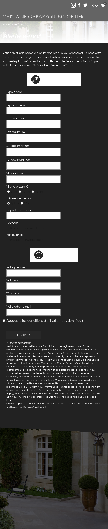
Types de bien (16, 102)
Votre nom (14, 228)
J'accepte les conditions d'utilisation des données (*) (46, 254)
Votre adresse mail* (19, 245)
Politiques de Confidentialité (66, 337)
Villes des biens (16, 150)
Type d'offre (14, 93)
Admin (69, 508)
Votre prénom (16, 219)
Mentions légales (33, 508)
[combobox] (77, 93)
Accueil (6, 25)
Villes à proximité (18, 158)
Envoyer (24, 268)
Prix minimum (15, 111)
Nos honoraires (50, 508)
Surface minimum (18, 131)
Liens (62, 508)
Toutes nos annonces (83, 508)
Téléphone (14, 237)
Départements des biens (23, 174)
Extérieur (12, 182)
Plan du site (18, 508)
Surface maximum (19, 140)
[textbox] (77, 93)
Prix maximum (16, 121)
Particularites (15, 190)
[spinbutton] (77, 112)
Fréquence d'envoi (19, 166)
